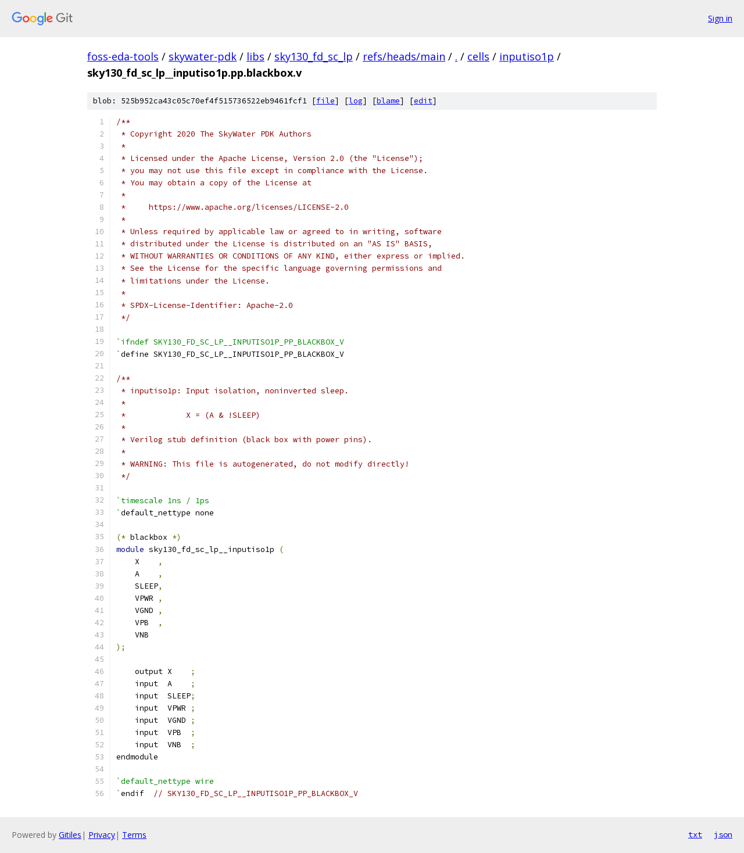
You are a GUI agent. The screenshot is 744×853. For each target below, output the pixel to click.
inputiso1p (526, 56)
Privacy (101, 834)
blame (388, 101)
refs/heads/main (404, 56)
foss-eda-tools (123, 56)
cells (478, 56)
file (325, 101)
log (356, 101)
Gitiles (70, 834)
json (723, 834)
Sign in (720, 18)
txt (695, 834)
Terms (134, 834)
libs (255, 56)
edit (423, 101)
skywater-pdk (203, 56)
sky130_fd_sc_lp (313, 56)
